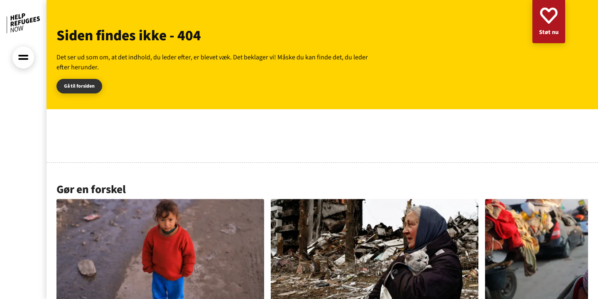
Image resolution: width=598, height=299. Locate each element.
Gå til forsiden (79, 86)
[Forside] (23, 23)
